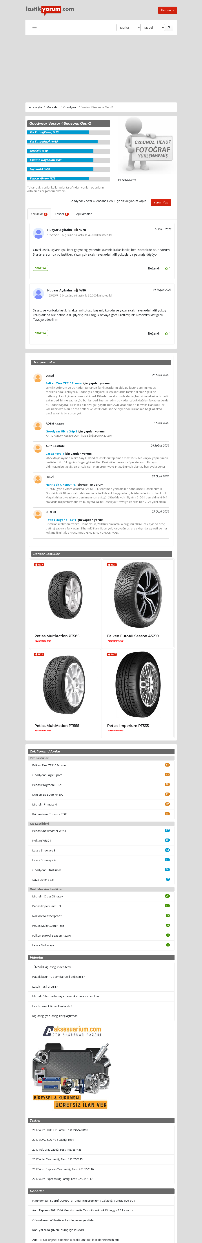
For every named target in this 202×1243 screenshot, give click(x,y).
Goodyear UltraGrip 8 (46, 870)
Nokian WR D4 (41, 840)
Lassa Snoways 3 (43, 850)
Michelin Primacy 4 (44, 804)
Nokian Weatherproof (47, 916)
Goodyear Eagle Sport (47, 775)
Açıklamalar (84, 214)
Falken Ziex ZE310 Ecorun (49, 765)
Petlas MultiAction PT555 (57, 726)
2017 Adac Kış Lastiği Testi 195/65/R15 (57, 1149)
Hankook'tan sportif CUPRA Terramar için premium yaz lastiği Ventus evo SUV (83, 1201)
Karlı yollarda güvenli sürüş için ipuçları (58, 1230)
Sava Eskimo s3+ (43, 880)
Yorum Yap (161, 202)
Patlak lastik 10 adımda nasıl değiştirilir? (58, 977)
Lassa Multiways (43, 945)
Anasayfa (35, 107)
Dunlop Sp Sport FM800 (47, 794)
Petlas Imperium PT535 (128, 726)
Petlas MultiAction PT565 (57, 636)
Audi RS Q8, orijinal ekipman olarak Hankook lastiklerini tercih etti (75, 1240)
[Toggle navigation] (34, 27)
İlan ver (166, 10)
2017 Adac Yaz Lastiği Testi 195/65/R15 (57, 1159)
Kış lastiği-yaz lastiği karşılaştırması (55, 1016)
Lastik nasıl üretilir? (45, 987)
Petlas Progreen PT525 (47, 785)
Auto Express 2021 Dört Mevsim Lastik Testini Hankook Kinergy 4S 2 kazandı (82, 1210)
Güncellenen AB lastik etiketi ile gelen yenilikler (63, 1220)
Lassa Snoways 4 (43, 860)
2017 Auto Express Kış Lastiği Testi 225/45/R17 (62, 1179)
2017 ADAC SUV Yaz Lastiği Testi (53, 1140)
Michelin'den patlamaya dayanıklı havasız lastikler (65, 996)
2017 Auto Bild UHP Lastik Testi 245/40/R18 (60, 1130)
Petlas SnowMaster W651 (49, 831)
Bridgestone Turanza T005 (49, 814)
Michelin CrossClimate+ (47, 896)
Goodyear (70, 107)
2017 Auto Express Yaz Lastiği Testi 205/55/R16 (63, 1169)
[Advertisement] (101, 68)
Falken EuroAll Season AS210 (133, 636)
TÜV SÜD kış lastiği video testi (51, 967)
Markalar (53, 107)
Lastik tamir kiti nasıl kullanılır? (52, 1006)
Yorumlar (39, 214)
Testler (62, 214)
